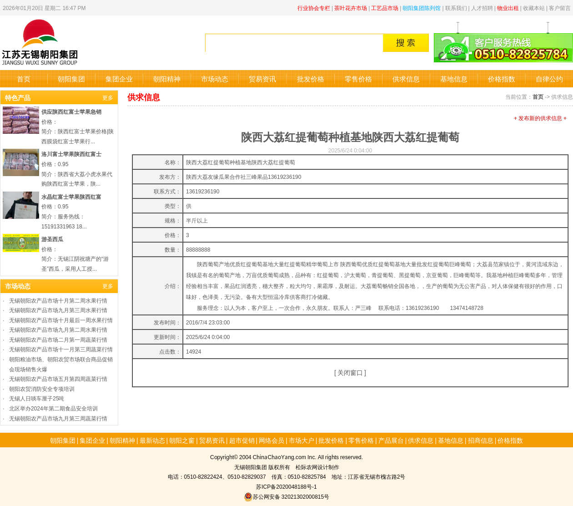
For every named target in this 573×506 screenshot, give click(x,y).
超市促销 (242, 440)
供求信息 (406, 78)
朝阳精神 (167, 78)
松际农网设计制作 (317, 467)
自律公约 (549, 78)
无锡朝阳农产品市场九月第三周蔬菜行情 (58, 418)
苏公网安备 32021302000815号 (286, 496)
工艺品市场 (384, 7)
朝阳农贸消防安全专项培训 (42, 388)
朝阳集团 (71, 78)
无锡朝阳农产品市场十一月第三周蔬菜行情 (61, 349)
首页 (23, 78)
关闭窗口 (350, 372)
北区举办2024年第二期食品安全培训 (53, 408)
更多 (107, 97)
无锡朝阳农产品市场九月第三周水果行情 (58, 310)
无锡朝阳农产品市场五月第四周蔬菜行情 (58, 378)
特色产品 (17, 97)
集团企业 (119, 78)
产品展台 (391, 440)
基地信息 (453, 78)
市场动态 (214, 78)
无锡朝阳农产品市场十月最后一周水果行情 (61, 320)
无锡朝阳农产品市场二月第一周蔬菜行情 (58, 339)
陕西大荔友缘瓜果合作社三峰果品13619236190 (243, 176)
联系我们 (456, 7)
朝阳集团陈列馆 (421, 7)
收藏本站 (534, 7)
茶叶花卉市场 (350, 7)
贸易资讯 (262, 78)
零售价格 (358, 78)
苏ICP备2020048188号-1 (286, 486)
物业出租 (508, 7)
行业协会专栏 (313, 7)
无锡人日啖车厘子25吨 (36, 398)
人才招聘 (482, 7)
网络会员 (271, 440)
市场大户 (301, 440)
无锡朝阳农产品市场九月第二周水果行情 (58, 329)
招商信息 (480, 440)
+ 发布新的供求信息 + (540, 117)
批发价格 (310, 78)
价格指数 (501, 78)
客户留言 (560, 7)
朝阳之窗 (182, 440)
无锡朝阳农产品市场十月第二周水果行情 (58, 300)
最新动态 (152, 440)
